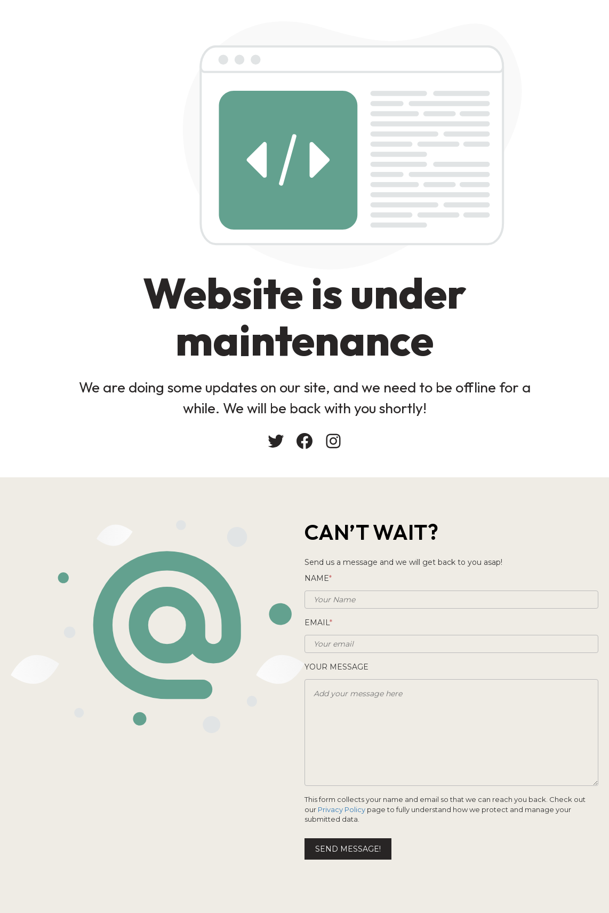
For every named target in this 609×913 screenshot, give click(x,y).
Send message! (348, 849)
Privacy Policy (341, 809)
